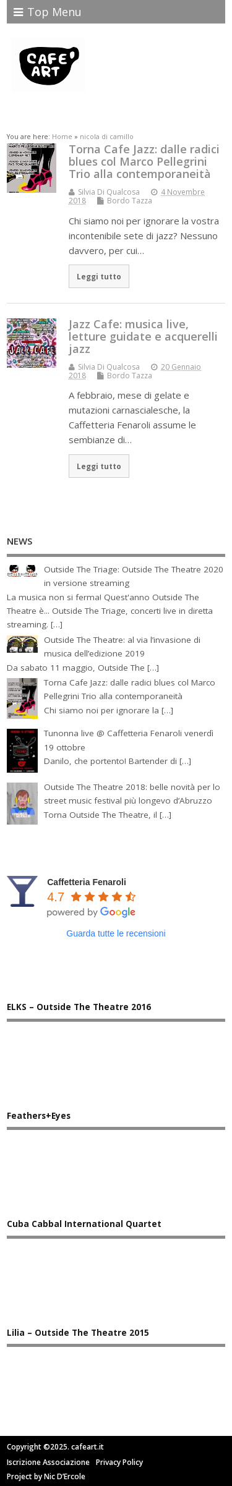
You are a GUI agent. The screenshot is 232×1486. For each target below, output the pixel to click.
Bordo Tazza (129, 200)
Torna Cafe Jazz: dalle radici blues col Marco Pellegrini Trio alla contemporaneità (144, 161)
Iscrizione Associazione (48, 1462)
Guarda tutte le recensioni (115, 933)
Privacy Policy (119, 1462)
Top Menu (48, 11)
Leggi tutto (99, 276)
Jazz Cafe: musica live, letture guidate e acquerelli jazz (143, 336)
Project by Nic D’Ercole (46, 1476)
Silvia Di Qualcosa (109, 192)
